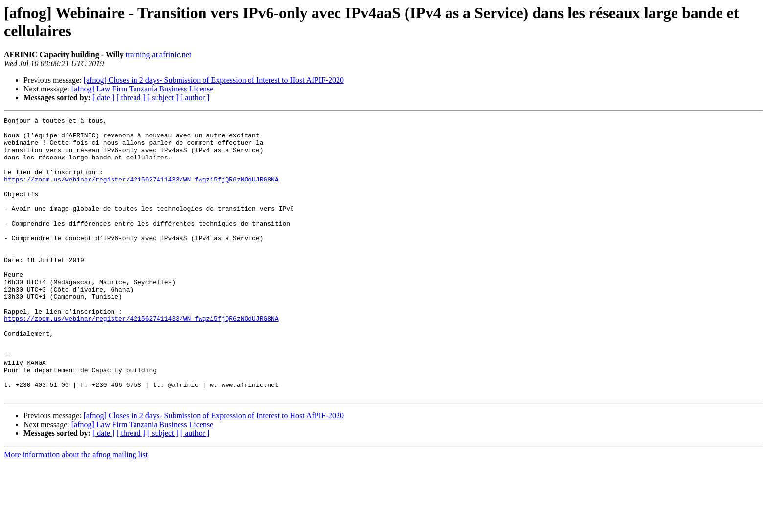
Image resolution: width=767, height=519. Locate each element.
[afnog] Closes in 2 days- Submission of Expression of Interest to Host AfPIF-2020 (214, 80)
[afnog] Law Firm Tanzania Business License (142, 89)
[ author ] (195, 97)
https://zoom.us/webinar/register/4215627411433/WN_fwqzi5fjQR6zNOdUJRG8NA (141, 192)
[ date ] (103, 97)
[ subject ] (163, 97)
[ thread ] (130, 97)
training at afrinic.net (159, 54)
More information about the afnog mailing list (76, 510)
